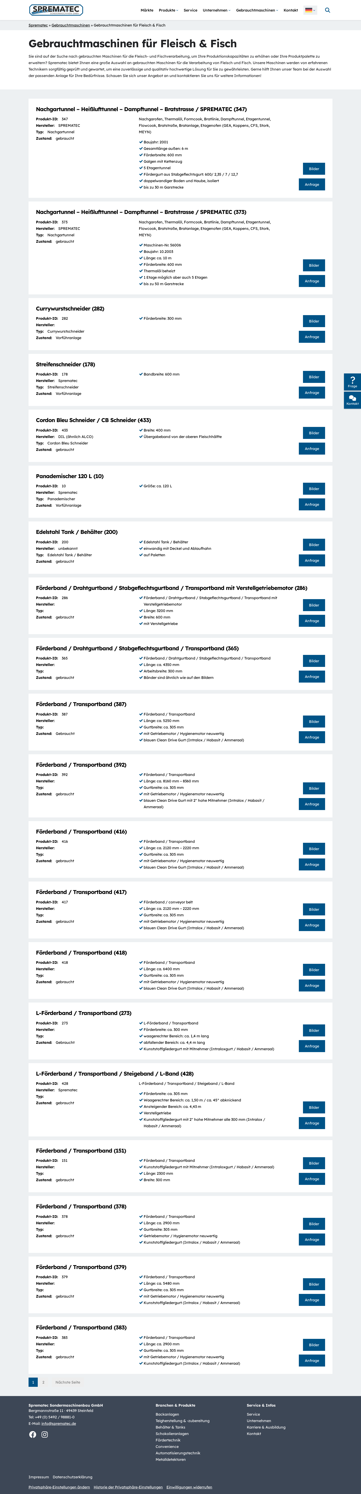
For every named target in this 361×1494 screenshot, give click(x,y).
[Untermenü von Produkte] (168, 10)
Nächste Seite (67, 1382)
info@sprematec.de (58, 1423)
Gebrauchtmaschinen (71, 25)
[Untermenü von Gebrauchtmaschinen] (257, 10)
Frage (352, 386)
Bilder (314, 168)
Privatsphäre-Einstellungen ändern (59, 1487)
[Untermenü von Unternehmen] (217, 10)
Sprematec (38, 25)
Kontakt (352, 404)
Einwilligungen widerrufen (189, 1487)
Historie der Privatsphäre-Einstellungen (128, 1487)
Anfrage (312, 184)
